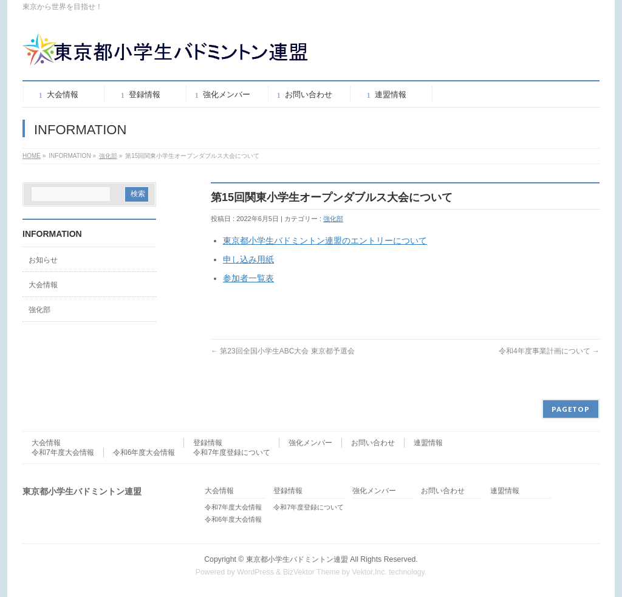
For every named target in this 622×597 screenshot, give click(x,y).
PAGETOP (571, 409)
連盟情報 (428, 442)
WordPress (255, 572)
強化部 (108, 155)
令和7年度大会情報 (63, 452)
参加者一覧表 (248, 278)
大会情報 (43, 285)
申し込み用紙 (248, 259)
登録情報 (207, 442)
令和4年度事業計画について (549, 351)
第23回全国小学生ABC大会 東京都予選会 (283, 351)
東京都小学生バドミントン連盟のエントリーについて (325, 240)
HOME (31, 155)
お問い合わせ (373, 442)
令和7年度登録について (231, 452)
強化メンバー (310, 442)
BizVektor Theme (311, 572)
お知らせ (43, 260)
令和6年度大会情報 (144, 452)
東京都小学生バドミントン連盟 (297, 559)
